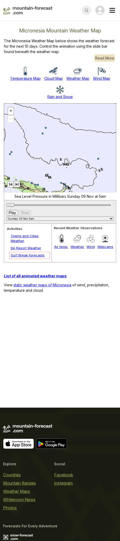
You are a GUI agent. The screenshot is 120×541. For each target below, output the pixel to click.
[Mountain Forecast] (27, 10)
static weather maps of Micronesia (42, 285)
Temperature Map (25, 78)
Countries (12, 474)
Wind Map (101, 78)
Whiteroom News (19, 499)
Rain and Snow (60, 97)
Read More (104, 58)
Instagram (63, 483)
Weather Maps (16, 491)
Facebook (63, 474)
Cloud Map (53, 78)
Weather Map (77, 78)
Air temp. (61, 247)
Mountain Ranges (19, 483)
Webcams (105, 247)
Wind (91, 247)
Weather (77, 247)
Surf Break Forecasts (28, 255)
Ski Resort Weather (26, 248)
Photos (10, 507)
